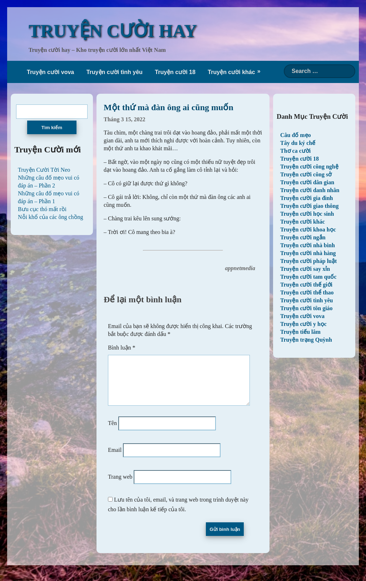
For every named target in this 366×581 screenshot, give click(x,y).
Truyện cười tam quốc (308, 277)
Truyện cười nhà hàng (308, 253)
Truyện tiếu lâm (300, 332)
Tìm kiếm (51, 127)
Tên (112, 432)
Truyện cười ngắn (303, 237)
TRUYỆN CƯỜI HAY (113, 31)
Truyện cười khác (231, 72)
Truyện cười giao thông (309, 206)
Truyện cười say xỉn (305, 269)
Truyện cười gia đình (306, 198)
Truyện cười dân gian (307, 182)
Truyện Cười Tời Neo (44, 170)
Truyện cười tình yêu (114, 72)
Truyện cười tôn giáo (306, 308)
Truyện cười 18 (175, 72)
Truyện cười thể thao (306, 292)
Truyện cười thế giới (306, 285)
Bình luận (121, 348)
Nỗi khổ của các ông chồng (50, 217)
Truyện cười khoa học (308, 229)
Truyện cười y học (303, 324)
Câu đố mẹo (295, 135)
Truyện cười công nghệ (309, 166)
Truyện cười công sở (306, 174)
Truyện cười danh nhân (309, 190)
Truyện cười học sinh (307, 214)
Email (115, 458)
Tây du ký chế (297, 143)
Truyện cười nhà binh (307, 245)
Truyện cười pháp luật (308, 261)
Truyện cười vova (50, 72)
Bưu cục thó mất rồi (42, 209)
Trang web (120, 485)
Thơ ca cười (295, 151)
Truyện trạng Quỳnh (306, 340)
